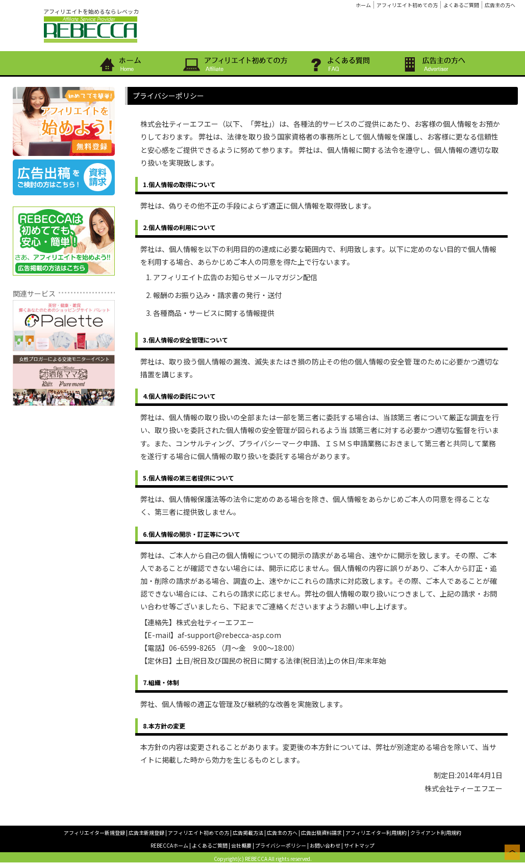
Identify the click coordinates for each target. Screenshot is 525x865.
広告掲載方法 (248, 832)
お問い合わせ (325, 845)
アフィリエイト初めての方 (407, 5)
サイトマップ (359, 845)
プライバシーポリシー (280, 845)
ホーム (363, 5)
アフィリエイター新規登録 (94, 832)
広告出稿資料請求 (321, 832)
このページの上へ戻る (512, 852)
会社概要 (241, 845)
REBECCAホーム (169, 845)
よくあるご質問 (461, 5)
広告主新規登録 (146, 832)
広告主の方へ (500, 5)
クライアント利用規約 (435, 832)
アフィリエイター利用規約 (376, 832)
